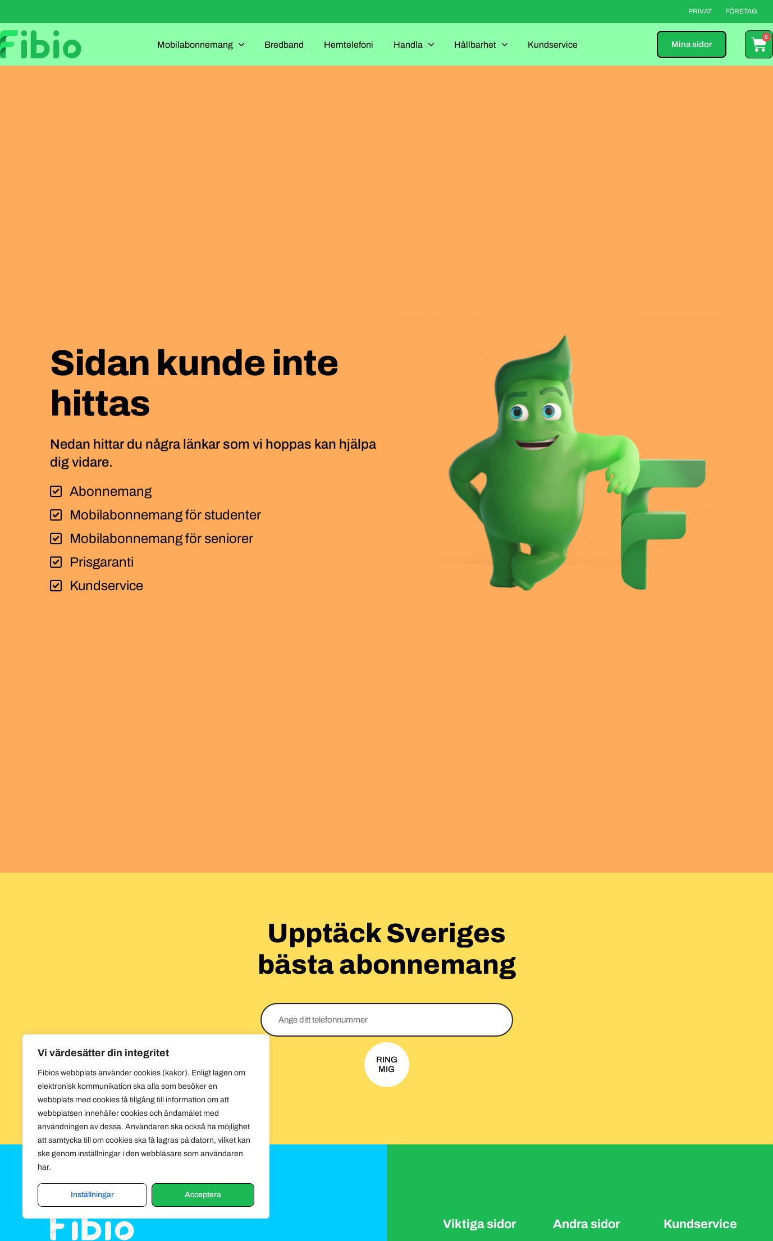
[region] (145, 1126)
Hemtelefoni (348, 44)
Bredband (284, 44)
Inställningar (92, 1194)
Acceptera (203, 1194)
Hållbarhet (480, 44)
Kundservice (553, 44)
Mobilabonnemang (200, 44)
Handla (414, 44)
